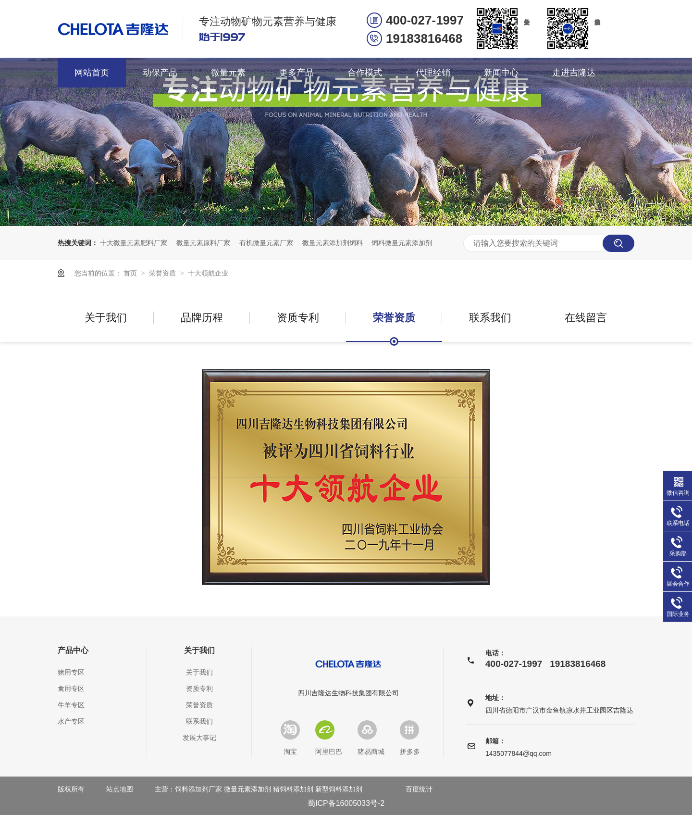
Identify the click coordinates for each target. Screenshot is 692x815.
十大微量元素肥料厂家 (133, 243)
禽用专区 (71, 688)
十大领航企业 (208, 273)
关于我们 (106, 318)
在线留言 (586, 318)
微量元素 (228, 72)
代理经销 (433, 72)
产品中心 (73, 650)
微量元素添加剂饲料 (332, 243)
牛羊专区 (71, 705)
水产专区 (71, 721)
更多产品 (296, 72)
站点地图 (119, 789)
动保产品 (160, 72)
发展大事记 (199, 737)
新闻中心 (501, 72)
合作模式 (364, 72)
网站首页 (91, 72)
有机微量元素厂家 (266, 243)
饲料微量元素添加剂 (401, 243)
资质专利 (298, 318)
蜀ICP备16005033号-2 (346, 803)
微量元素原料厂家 (203, 243)
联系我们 (490, 318)
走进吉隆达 (573, 72)
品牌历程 (202, 318)
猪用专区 (71, 672)
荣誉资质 (163, 273)
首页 (131, 273)
